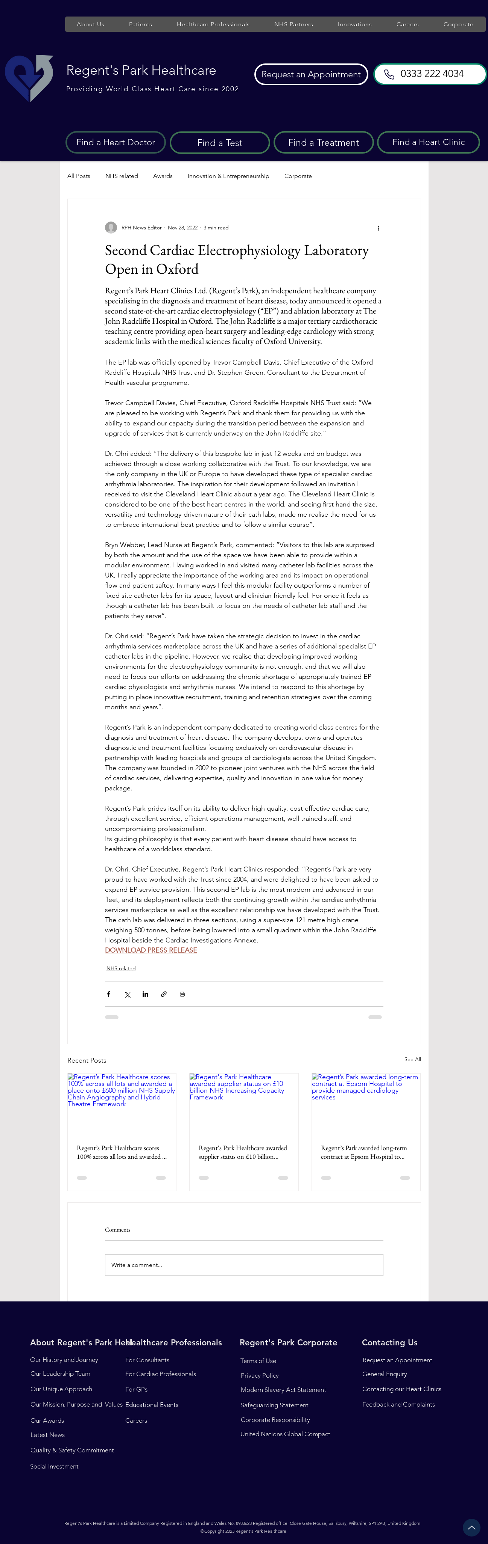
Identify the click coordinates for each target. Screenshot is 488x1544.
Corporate (298, 175)
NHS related (121, 175)
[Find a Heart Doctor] (115, 142)
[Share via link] (163, 994)
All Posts (78, 175)
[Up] (471, 1527)
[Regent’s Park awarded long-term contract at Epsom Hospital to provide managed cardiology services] (366, 1104)
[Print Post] (182, 994)
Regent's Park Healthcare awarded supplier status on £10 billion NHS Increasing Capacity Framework (243, 1152)
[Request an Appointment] (311, 74)
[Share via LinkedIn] (145, 994)
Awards (163, 175)
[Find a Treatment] (324, 142)
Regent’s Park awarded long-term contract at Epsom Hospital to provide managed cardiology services (364, 1152)
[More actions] (378, 227)
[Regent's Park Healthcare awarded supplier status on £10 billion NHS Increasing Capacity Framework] (244, 1104)
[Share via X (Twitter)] (127, 994)
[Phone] (389, 74)
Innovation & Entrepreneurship (228, 175)
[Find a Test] (220, 142)
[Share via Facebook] (108, 994)
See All (412, 1059)
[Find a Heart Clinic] (428, 142)
